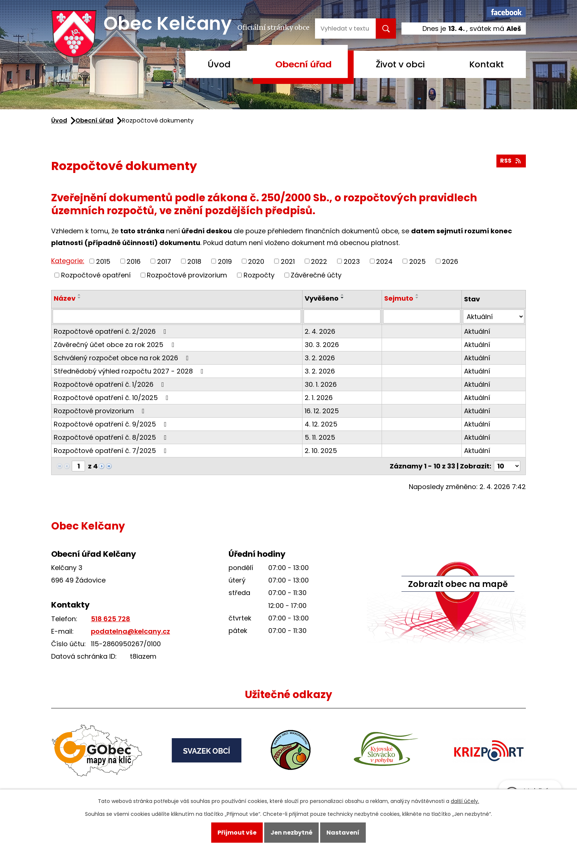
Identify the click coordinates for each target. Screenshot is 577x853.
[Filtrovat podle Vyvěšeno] (342, 316)
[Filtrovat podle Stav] (493, 316)
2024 (384, 261)
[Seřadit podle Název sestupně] (79, 297)
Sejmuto (398, 298)
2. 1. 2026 (319, 397)
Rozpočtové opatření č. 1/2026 (110, 384)
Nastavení (343, 832)
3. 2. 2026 (320, 357)
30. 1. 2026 (321, 384)
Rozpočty (259, 275)
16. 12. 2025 (322, 410)
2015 (103, 261)
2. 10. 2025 (321, 450)
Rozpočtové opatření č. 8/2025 (112, 437)
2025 (417, 261)
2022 (319, 261)
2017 (164, 261)
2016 (134, 261)
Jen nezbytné (291, 832)
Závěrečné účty (316, 275)
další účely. (465, 801)
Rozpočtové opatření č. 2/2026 (111, 331)
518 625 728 (110, 618)
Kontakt (486, 64)
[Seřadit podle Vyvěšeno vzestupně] (343, 294)
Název (64, 298)
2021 (288, 261)
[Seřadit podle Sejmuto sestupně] (417, 297)
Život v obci (400, 64)
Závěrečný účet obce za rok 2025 (115, 344)
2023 (352, 261)
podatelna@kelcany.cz (130, 631)
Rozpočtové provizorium (187, 275)
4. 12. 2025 (321, 424)
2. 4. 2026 (320, 331)
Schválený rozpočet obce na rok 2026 (123, 357)
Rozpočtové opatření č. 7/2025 (112, 450)
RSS (511, 160)
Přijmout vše (236, 832)
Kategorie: (67, 260)
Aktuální (477, 331)
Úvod (219, 64)
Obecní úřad (303, 64)
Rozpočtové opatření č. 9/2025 (112, 424)
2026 (450, 261)
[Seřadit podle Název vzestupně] (79, 294)
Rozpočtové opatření (96, 275)
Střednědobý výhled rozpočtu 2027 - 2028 (130, 371)
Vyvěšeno (322, 298)
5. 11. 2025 (320, 437)
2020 (256, 261)
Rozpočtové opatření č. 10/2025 (112, 397)
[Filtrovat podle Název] (177, 316)
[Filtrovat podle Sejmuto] (421, 316)
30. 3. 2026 (322, 344)
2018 (194, 261)
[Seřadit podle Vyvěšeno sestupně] (343, 297)
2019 (225, 261)
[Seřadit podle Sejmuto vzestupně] (417, 294)
